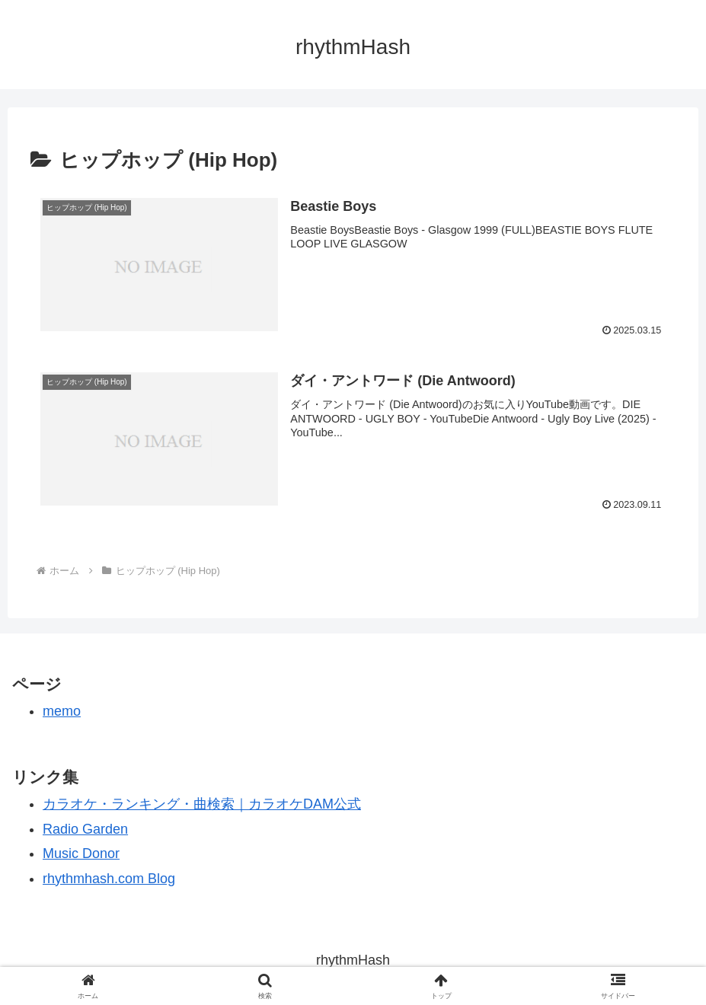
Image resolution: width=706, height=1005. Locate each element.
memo (62, 711)
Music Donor (81, 853)
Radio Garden (85, 829)
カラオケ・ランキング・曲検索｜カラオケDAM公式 (202, 804)
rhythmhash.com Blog (109, 878)
